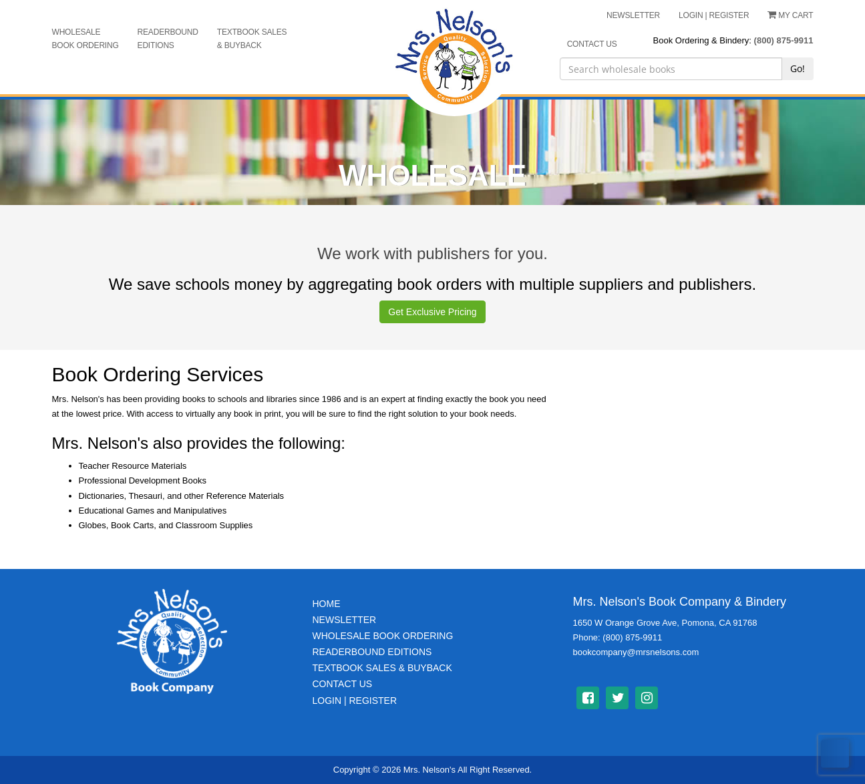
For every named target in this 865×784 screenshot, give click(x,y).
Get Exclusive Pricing (432, 312)
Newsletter (345, 619)
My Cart (790, 15)
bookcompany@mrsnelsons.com (636, 652)
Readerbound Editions (168, 38)
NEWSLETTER (633, 15)
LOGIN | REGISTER (714, 15)
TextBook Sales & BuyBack (382, 667)
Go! (797, 68)
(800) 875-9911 (784, 40)
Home (327, 603)
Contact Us (343, 683)
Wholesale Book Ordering (85, 38)
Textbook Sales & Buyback (252, 38)
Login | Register (355, 700)
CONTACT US (592, 44)
